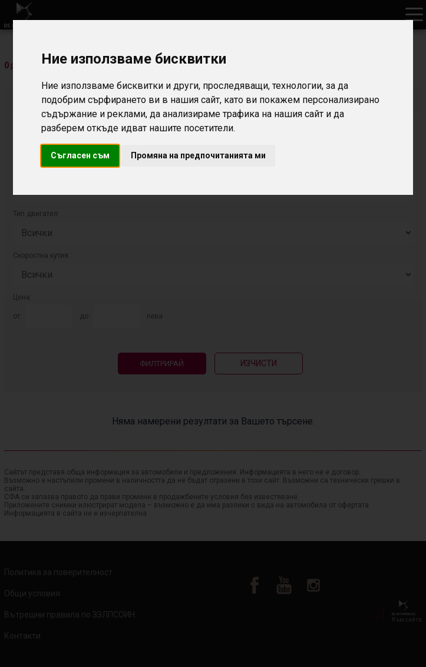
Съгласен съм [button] (80, 155)
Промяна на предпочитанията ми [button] (198, 155)
